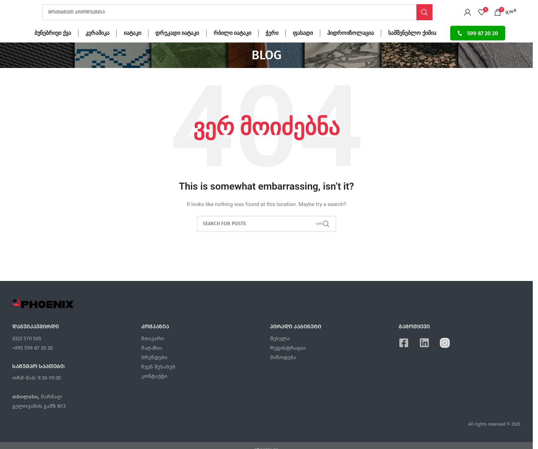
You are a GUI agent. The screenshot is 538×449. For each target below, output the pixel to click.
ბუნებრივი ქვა (52, 45)
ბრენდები (154, 369)
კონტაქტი (154, 388)
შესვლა (280, 351)
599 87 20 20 (477, 45)
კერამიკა (97, 45)
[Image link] (43, 316)
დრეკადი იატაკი (177, 45)
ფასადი (303, 45)
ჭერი (272, 45)
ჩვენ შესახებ (158, 379)
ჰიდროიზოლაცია (350, 45)
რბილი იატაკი (232, 45)
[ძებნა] (237, 18)
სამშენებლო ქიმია (412, 45)
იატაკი (132, 45)
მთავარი (152, 351)
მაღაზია (151, 360)
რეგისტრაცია (288, 360)
